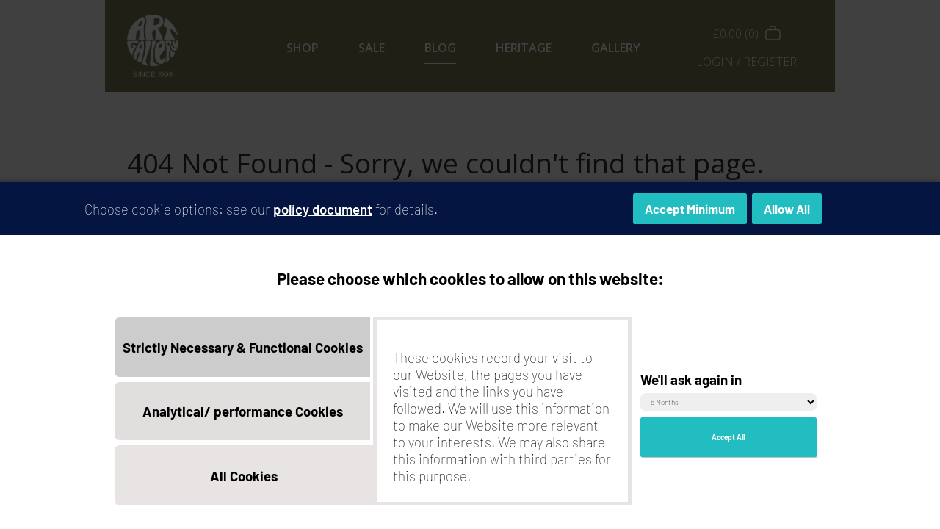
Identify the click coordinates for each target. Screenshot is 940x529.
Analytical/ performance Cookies (242, 417)
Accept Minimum (690, 214)
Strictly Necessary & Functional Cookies (243, 352)
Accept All (728, 443)
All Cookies (244, 480)
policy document (322, 214)
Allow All (787, 214)
